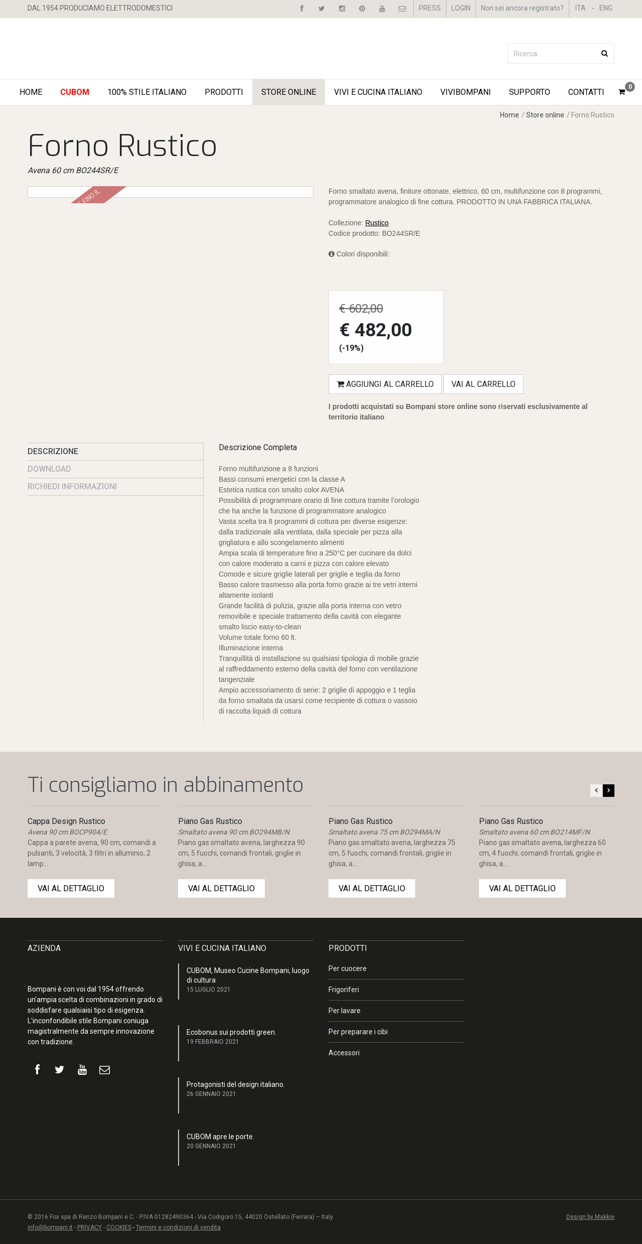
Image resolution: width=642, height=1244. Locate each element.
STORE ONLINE (288, 92)
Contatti (586, 92)
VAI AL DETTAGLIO (71, 888)
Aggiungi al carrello (385, 384)
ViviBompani (465, 92)
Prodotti (224, 92)
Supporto (529, 92)
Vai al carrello (483, 384)
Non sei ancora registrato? (522, 8)
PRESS (430, 8)
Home (31, 92)
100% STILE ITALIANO (147, 92)
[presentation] (115, 452)
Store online (545, 115)
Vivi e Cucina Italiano (378, 92)
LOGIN (460, 8)
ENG (605, 8)
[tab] (116, 451)
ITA (580, 8)
